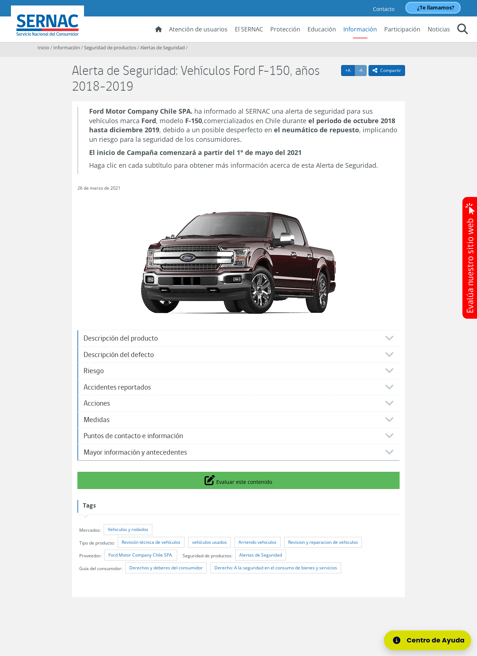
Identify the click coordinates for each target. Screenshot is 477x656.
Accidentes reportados (117, 387)
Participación (402, 29)
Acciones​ (97, 403)
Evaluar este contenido (238, 479)
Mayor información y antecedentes (135, 452)
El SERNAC (249, 29)
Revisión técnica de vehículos (151, 542)
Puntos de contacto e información (133, 436)
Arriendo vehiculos (257, 542)
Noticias (439, 29)
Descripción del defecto (119, 354)
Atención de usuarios (198, 29)
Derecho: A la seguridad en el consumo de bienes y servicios (275, 568)
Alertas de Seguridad (162, 47)
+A (350, 70)
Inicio (43, 47)
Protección (285, 29)
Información (360, 29)
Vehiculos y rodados (128, 529)
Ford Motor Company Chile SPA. (140, 555)
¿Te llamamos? (435, 7)
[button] (463, 30)
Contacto (383, 8)
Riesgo (94, 371)
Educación (322, 29)
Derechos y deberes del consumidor (166, 568)
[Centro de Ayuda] (430, 640)
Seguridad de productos (110, 47)
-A (362, 70)
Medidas (97, 420)
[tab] (238, 338)
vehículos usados (209, 542)
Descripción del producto (121, 338)
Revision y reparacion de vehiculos (323, 542)
